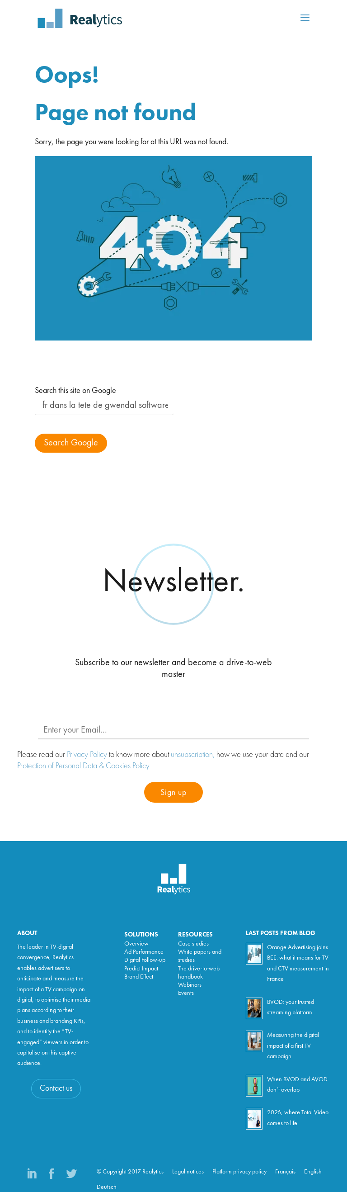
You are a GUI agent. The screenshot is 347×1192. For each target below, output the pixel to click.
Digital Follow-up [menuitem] (144, 960)
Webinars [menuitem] (190, 985)
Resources (195, 935)
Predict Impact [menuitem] (141, 968)
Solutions (141, 935)
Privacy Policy (87, 754)
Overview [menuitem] (136, 944)
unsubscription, (192, 754)
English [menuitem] (313, 1171)
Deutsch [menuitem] (107, 1187)
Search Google (71, 443)
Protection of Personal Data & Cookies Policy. (84, 765)
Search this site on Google (75, 391)
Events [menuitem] (186, 993)
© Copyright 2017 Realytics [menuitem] (130, 1171)
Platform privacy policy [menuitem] (239, 1171)
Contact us (56, 1088)
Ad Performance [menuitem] (144, 952)
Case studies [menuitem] (193, 944)
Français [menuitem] (285, 1171)
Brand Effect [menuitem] (138, 977)
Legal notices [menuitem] (188, 1171)
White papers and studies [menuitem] (199, 956)
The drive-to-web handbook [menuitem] (199, 972)
